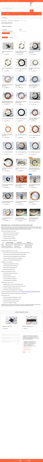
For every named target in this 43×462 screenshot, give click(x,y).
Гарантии (16, 1)
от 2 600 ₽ (8, 88)
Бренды (12, 1)
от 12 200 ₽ (8, 171)
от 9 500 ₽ (35, 155)
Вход (35, 1)
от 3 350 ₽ (35, 105)
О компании (8, 1)
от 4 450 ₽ (8, 138)
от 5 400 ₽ (21, 138)
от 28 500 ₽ (21, 188)
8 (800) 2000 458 (31, 3)
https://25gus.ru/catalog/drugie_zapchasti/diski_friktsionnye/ (30, 291)
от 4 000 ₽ (21, 121)
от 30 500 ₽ (35, 188)
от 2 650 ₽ (21, 105)
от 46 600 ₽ (21, 221)
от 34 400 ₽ (21, 205)
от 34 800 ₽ (35, 205)
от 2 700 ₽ (35, 88)
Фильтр (5, 37)
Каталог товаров (21, 13)
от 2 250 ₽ (8, 72)
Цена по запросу (35, 221)
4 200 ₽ (5, 328)
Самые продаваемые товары (21, 312)
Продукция (3, 1)
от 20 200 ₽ (21, 171)
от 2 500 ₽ (35, 72)
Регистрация (39, 1)
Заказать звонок (31, 11)
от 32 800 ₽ (8, 205)
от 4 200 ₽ (35, 121)
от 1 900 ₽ (21, 55)
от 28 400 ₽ (8, 188)
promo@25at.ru (29, 352)
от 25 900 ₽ (35, 171)
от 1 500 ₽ (8, 55)
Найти (6, 33)
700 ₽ (25, 328)
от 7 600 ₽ (8, 155)
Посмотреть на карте (26, 347)
